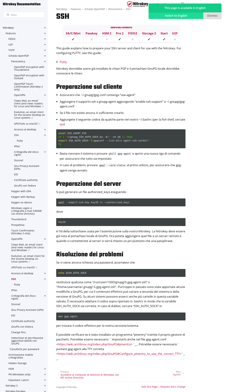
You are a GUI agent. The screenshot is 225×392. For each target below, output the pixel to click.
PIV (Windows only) (19, 374)
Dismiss (212, 16)
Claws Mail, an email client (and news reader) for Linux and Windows (28, 103)
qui (62, 124)
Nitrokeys (8, 27)
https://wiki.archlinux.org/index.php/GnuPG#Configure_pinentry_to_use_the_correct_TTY (119, 354)
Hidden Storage (17, 363)
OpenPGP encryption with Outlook (29, 77)
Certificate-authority (26, 180)
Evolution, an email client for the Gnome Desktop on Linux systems (29, 114)
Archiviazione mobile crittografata (20, 356)
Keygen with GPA (21, 191)
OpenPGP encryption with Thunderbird (29, 68)
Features (11, 33)
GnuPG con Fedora (25, 185)
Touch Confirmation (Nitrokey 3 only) (22, 232)
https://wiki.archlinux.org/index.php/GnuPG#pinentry (94, 344)
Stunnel (18, 160)
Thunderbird (18, 219)
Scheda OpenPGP (18, 55)
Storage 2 (149, 33)
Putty (20, 140)
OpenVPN (19, 95)
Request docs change (172, 386)
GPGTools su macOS (26, 123)
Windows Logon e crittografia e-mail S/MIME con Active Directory (26, 210)
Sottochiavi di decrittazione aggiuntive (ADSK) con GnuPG (27, 340)
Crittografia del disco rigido (26, 153)
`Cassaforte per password (23, 349)
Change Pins (18, 332)
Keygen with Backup (23, 196)
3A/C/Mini (73, 33)
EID (16, 174)
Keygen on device (21, 202)
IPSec (17, 146)
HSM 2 (106, 33)
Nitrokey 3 (12, 385)
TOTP (11, 50)
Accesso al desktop (25, 129)
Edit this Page (150, 386)
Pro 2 (120, 33)
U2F (10, 44)
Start (164, 33)
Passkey (91, 33)
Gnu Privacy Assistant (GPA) (26, 167)
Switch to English (176, 16)
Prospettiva (17, 225)
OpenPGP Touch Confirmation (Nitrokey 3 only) (28, 86)
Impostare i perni (18, 380)
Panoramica (18, 61)
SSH (16, 135)
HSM (11, 368)
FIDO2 (11, 39)
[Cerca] (24, 15)
